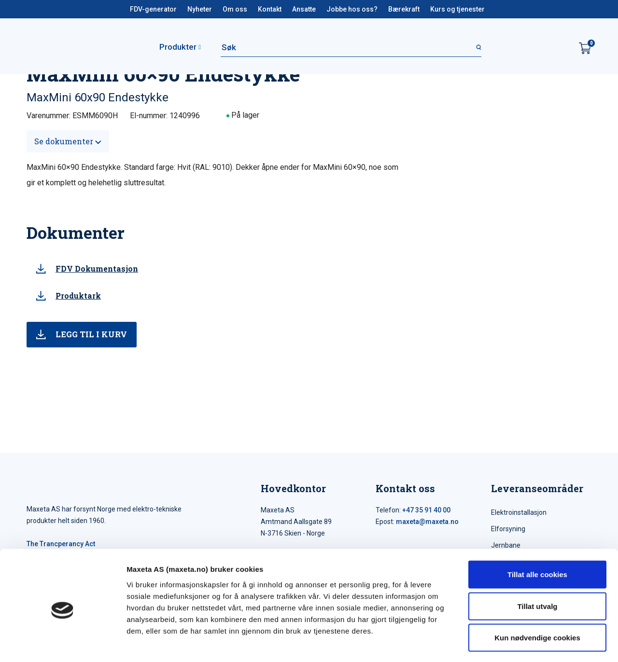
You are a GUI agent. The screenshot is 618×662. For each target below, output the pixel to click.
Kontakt (269, 9)
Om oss (235, 9)
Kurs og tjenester (457, 9)
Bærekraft (404, 9)
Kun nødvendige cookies (537, 598)
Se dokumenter (67, 141)
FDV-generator (153, 9)
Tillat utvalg (537, 567)
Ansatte (304, 9)
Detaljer (514, 643)
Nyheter (199, 9)
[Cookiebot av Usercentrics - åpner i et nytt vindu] (62, 643)
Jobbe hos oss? (352, 9)
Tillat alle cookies (537, 535)
